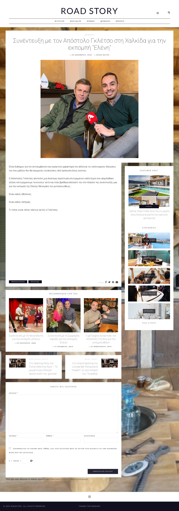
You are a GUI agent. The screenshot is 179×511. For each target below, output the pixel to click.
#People (120, 21)
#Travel (91, 21)
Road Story (89, 11)
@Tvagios (105, 21)
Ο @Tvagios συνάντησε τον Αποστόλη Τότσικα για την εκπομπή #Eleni (101, 339)
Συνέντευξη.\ (35, 282)
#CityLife (59, 21)
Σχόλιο (13, 393)
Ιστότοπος (89, 436)
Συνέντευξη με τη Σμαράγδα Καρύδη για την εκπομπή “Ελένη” (63, 339)
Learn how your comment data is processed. (66, 479)
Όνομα (13, 436)
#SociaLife (75, 21)
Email (50, 436)
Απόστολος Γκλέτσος (18, 282)
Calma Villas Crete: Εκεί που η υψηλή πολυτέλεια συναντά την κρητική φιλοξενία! (149, 215)
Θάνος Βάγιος (102, 55)
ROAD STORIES (149, 323)
